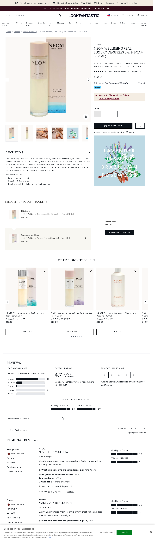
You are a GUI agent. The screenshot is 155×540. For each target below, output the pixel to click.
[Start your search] (33, 15)
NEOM (97, 44)
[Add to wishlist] (140, 126)
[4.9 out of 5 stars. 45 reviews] (14, 318)
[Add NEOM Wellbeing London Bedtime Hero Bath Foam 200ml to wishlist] (45, 271)
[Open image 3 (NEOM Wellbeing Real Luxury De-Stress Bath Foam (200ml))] (42, 133)
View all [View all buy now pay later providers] (141, 83)
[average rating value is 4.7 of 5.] (101, 71)
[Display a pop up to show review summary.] (24, 319)
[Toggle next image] (89, 80)
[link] (127, 15)
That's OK (124, 532)
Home (8, 32)
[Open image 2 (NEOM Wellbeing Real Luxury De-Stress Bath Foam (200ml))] (27, 133)
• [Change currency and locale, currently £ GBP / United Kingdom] (112, 15)
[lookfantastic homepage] (84, 15)
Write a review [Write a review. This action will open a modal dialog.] (120, 71)
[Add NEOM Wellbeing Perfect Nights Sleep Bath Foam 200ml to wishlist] (90, 271)
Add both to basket (119, 232)
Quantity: (99, 109)
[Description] (48, 152)
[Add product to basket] (113, 126)
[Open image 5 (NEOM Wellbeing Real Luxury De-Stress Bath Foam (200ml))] (73, 133)
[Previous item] (7, 302)
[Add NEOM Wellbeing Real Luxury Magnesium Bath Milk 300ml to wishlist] (136, 271)
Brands (17, 32)
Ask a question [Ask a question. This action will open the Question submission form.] (134, 71)
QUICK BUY (27, 332)
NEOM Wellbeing (30, 32)
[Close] (151, 532)
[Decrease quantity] (97, 114)
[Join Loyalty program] (121, 98)
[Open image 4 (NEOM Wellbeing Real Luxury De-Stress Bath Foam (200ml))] (57, 133)
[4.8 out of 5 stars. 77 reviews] (59, 318)
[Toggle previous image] (7, 80)
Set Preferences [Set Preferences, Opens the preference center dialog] (106, 532)
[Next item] (146, 302)
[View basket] (142, 15)
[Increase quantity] (114, 114)
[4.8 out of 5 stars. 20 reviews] (104, 318)
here (49, 537)
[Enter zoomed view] (86, 117)
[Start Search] (59, 15)
